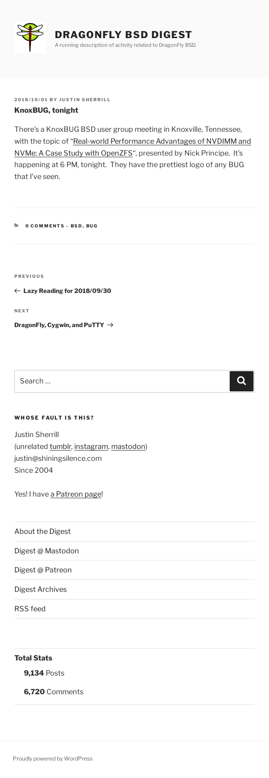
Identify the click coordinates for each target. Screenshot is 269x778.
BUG (92, 226)
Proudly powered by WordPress (53, 758)
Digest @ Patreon (43, 570)
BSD (77, 226)
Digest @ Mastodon (46, 551)
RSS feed (30, 609)
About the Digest (42, 531)
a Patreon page (75, 494)
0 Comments (45, 226)
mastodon (128, 446)
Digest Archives (40, 589)
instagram (91, 446)
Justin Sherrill (85, 99)
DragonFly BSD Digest (124, 34)
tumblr (60, 446)
